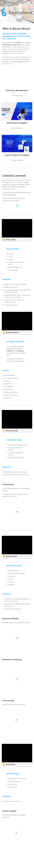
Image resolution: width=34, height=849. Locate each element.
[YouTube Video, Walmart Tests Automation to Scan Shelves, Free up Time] (17, 79)
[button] (2, 2)
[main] (17, 46)
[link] (17, 230)
